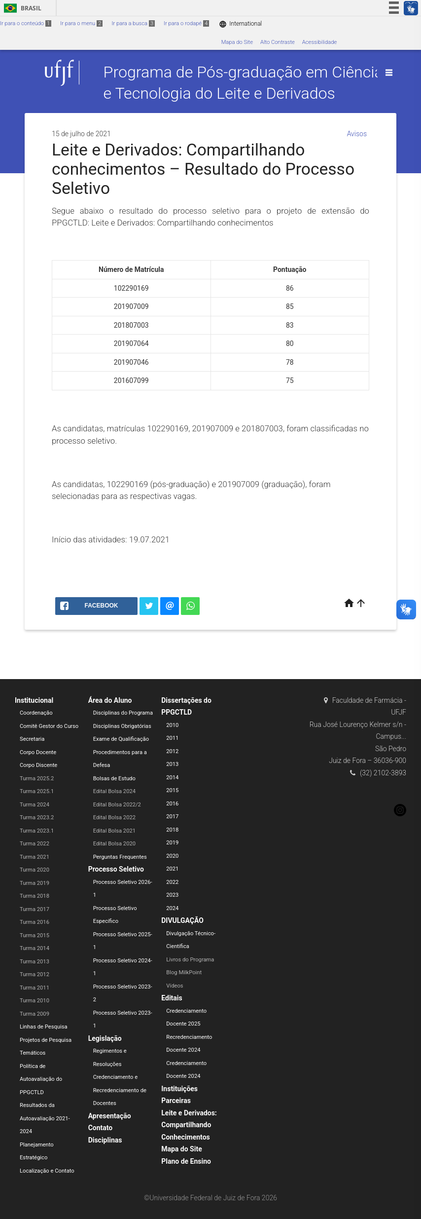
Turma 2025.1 (37, 791)
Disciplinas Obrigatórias (122, 726)
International (240, 24)
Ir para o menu (81, 23)
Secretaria (32, 739)
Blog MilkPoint (184, 972)
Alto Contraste (277, 42)
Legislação (105, 1038)
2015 (172, 790)
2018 (172, 830)
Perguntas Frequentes (120, 857)
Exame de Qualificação (121, 739)
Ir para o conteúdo (25, 23)
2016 (172, 803)
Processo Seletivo (116, 869)
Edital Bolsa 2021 (114, 831)
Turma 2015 (34, 935)
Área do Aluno (110, 700)
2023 (172, 895)
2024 (172, 908)
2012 (172, 751)
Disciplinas (105, 1140)
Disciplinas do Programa (123, 713)
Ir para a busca (133, 23)
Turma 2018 (34, 896)
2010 (172, 725)
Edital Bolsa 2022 (114, 817)
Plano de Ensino (186, 1161)
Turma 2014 (34, 948)
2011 (172, 738)
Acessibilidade (319, 42)
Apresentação (109, 1116)
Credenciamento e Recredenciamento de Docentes (119, 1090)
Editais (171, 998)
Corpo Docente (38, 752)
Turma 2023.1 (37, 831)
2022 (172, 882)
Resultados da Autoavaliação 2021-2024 (45, 1118)
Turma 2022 (34, 843)
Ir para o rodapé (186, 23)
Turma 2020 (34, 870)
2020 (172, 856)
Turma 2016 (34, 922)
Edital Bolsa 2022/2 (117, 804)
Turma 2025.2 (37, 778)
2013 (172, 764)
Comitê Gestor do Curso (49, 726)
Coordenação (36, 713)
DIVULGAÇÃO (182, 920)
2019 (172, 842)
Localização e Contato (47, 1171)
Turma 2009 (34, 1014)
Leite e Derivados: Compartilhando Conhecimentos (189, 1125)
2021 (172, 869)
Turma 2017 (34, 909)
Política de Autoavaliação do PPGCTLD (41, 1079)
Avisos (357, 134)
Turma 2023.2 (37, 817)
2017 (172, 816)
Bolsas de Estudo (114, 778)
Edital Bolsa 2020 (114, 843)
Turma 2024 (34, 804)
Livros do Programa (190, 959)
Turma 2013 (34, 961)
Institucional (34, 700)
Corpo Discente (38, 765)
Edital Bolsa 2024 (114, 791)
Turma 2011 (34, 988)
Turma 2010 (34, 1000)
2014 (172, 777)
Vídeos (174, 986)
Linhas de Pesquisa (44, 1027)
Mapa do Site (237, 42)
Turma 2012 (34, 974)
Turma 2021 (34, 857)
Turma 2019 (34, 883)
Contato (100, 1128)
